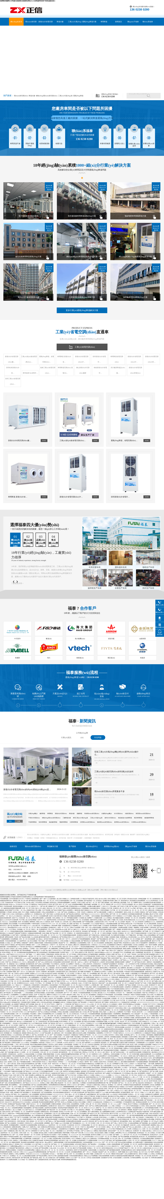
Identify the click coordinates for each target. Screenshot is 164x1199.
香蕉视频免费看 (153, 1062)
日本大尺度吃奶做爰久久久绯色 (135, 1106)
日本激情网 (99, 1037)
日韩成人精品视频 (63, 1012)
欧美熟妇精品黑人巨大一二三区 (80, 1088)
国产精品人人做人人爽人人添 (146, 908)
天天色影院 (105, 925)
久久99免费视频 (30, 991)
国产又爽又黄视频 (103, 902)
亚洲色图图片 (119, 912)
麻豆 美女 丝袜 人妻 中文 (105, 973)
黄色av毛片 (113, 950)
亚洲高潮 (89, 1117)
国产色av (34, 1035)
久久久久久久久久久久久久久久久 (126, 996)
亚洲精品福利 (152, 1075)
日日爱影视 (152, 1067)
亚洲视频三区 (8, 1033)
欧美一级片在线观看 (153, 1050)
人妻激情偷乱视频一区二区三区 (99, 966)
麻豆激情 (130, 968)
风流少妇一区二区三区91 (54, 908)
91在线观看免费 (44, 916)
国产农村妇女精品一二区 (121, 1052)
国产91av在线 (39, 1146)
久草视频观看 (22, 1027)
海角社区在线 (118, 941)
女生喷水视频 (50, 993)
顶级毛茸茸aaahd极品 (96, 920)
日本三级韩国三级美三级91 (150, 991)
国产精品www (125, 960)
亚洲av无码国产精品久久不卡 (85, 1040)
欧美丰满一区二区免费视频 (16, 960)
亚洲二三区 (13, 1117)
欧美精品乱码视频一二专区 (10, 1044)
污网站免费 (114, 977)
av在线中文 (63, 1100)
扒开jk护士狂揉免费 (12, 920)
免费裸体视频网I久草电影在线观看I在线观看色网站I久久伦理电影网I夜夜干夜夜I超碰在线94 (27, 1)
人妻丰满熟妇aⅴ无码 (86, 998)
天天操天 (45, 1063)
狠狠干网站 (96, 937)
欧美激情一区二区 (77, 1079)
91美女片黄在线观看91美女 (109, 1119)
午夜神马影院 (35, 923)
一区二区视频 (34, 1133)
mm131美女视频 (64, 1123)
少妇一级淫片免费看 (151, 945)
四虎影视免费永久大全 (29, 1119)
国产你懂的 (105, 1002)
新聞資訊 (118, 22)
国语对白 (46, 1067)
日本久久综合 (10, 914)
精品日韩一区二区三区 (32, 1079)
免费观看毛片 (153, 943)
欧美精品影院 (36, 1092)
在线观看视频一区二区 (95, 969)
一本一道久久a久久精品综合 (13, 916)
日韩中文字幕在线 (89, 1096)
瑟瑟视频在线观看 (63, 1156)
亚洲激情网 (107, 1017)
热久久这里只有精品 (144, 958)
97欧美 (72, 1133)
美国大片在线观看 (19, 1065)
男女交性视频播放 (156, 1079)
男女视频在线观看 (112, 923)
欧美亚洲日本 (97, 975)
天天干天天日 (151, 1004)
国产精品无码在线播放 (89, 1021)
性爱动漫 (42, 1042)
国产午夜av (114, 1123)
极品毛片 (66, 956)
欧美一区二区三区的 (28, 908)
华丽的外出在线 (68, 1067)
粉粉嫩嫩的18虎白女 (59, 1002)
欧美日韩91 (37, 1016)
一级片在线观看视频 (24, 1085)
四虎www (134, 981)
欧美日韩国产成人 (117, 958)
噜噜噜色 (32, 922)
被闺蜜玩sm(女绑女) (100, 971)
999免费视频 (14, 939)
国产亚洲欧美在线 (142, 1056)
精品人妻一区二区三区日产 (70, 946)
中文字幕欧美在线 (37, 1023)
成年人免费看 (24, 1019)
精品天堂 (43, 994)
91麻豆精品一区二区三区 (30, 916)
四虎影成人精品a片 (8, 1144)
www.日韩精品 (107, 918)
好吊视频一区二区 (61, 1025)
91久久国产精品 (37, 1144)
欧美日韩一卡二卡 (129, 966)
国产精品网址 (92, 1144)
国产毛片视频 (78, 1098)
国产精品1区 (138, 962)
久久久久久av (97, 1142)
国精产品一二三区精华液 (64, 1004)
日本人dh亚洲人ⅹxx (68, 1098)
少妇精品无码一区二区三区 (102, 1154)
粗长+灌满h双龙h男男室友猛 (46, 1127)
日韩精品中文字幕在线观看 (105, 994)
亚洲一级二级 (12, 983)
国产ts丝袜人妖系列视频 (42, 964)
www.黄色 (147, 1079)
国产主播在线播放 (93, 1111)
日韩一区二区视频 (71, 1140)
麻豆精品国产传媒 (142, 1113)
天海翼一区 (83, 1031)
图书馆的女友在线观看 (36, 900)
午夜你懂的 (77, 1037)
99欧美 (16, 937)
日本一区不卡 (66, 939)
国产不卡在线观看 (13, 1006)
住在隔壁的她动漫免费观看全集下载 (28, 952)
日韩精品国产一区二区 (39, 1138)
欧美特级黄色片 (35, 979)
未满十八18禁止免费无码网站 (31, 987)
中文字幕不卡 (81, 1117)
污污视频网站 (56, 1008)
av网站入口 (28, 1148)
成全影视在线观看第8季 (9, 1027)
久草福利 (9, 912)
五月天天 (78, 1125)
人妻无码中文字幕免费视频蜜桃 (80, 939)
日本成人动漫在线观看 (93, 1157)
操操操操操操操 (143, 1067)
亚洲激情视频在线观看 (69, 935)
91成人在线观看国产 (8, 977)
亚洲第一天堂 (34, 948)
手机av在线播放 (10, 979)
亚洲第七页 (75, 969)
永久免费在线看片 (138, 1142)
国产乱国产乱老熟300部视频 (109, 1044)
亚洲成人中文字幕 (106, 908)
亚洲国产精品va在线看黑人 (65, 910)
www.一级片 (12, 1073)
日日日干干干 (136, 1098)
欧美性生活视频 (96, 1134)
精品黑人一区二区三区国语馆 (135, 922)
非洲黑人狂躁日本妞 (100, 1062)
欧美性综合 (53, 902)
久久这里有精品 (17, 1035)
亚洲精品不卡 (80, 1000)
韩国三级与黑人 (147, 1131)
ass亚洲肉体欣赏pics (122, 1111)
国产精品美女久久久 (46, 1096)
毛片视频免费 (125, 1125)
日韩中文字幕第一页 (103, 1039)
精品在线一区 (64, 996)
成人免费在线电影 (89, 977)
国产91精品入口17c (25, 925)
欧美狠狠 (133, 1002)
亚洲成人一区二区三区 (94, 1148)
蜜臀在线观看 (9, 937)
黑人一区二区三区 (48, 900)
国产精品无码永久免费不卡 (93, 1092)
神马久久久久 (83, 969)
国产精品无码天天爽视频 (23, 945)
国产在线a (54, 975)
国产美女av (135, 989)
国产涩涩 (55, 904)
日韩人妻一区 (112, 1088)
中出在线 (148, 956)
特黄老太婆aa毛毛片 (33, 1033)
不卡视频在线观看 (92, 1140)
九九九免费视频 (157, 1054)
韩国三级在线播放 (126, 1100)
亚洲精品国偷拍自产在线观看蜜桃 (41, 1046)
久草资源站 (110, 1062)
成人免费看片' (89, 918)
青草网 (45, 1023)
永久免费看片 (70, 964)
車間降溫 (104, 22)
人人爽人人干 (156, 969)
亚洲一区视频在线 (9, 1131)
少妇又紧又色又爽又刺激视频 (146, 954)
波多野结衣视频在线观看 (145, 1144)
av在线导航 (126, 1157)
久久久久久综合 (89, 1133)
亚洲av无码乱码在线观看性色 (144, 950)
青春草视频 (87, 904)
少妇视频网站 (14, 994)
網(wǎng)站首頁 (16, 22)
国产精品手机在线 (49, 1000)
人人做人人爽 (45, 1016)
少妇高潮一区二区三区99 (10, 1067)
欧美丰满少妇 (154, 1090)
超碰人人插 (29, 1065)
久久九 (121, 966)
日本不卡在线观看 (47, 956)
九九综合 (58, 1054)
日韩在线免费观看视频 (118, 1079)
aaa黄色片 (39, 991)
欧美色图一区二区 (109, 985)
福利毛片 (44, 987)
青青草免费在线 (77, 958)
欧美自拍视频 (110, 962)
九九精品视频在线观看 (29, 1156)
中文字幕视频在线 (115, 1073)
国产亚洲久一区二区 (90, 1035)
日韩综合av (94, 945)
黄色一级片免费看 (134, 1121)
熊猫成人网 (109, 904)
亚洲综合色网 (16, 1042)
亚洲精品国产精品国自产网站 (102, 958)
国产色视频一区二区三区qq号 (15, 1008)
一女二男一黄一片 (96, 933)
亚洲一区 (37, 994)
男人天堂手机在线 (103, 1113)
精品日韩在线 (53, 1062)
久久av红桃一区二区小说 (94, 1004)
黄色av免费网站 (20, 1154)
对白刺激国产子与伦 (150, 1087)
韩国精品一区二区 (151, 946)
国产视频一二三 (31, 954)
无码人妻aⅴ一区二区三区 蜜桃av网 (75, 1094)
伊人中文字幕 (152, 1102)
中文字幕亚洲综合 (135, 960)
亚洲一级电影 (125, 973)
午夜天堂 (148, 1088)
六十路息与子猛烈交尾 (87, 899)
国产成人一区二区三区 (125, 1083)
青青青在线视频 (18, 906)
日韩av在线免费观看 (48, 912)
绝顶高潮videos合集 (61, 929)
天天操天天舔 (146, 987)
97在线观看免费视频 (84, 993)
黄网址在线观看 (16, 1031)
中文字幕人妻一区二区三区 (52, 1146)
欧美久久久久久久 (89, 1108)
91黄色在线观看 (123, 1094)
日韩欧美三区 (130, 975)
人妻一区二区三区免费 (31, 1017)
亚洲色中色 (39, 1113)
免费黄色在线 (45, 1111)
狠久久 (37, 908)
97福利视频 (23, 935)
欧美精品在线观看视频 (51, 1140)
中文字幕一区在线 (113, 1021)
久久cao (148, 900)
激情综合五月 (30, 1090)
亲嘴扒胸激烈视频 (48, 1054)
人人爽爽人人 (110, 1075)
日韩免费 (59, 1042)
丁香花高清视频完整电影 (87, 946)
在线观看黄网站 (59, 960)
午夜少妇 (120, 1058)
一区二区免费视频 (96, 1110)
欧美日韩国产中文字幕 (12, 910)
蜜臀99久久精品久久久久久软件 (56, 994)
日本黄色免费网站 (113, 1056)
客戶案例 (72, 846)
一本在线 (144, 1004)
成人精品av (39, 939)
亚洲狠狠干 (95, 929)
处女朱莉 (128, 1027)
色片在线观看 (6, 1004)
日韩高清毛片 (97, 964)
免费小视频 (96, 1050)
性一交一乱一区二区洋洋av (57, 1150)
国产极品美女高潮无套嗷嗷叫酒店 (81, 1029)
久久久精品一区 (23, 1159)
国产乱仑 (41, 1012)
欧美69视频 (151, 1119)
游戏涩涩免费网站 (136, 931)
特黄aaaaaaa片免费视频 (91, 1156)
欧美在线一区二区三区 (109, 975)
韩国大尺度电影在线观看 (138, 994)
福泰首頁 (13, 846)
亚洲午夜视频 (115, 1040)
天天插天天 (141, 946)
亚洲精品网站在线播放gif (49, 1136)
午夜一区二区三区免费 (154, 1150)
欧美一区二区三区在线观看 (96, 943)
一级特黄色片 (36, 950)
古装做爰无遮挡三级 (61, 971)
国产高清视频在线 (75, 1123)
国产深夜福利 (86, 1042)
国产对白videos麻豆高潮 (133, 1127)
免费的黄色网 (62, 987)
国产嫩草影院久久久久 (47, 979)
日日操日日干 (110, 1008)
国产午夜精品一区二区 (18, 1111)
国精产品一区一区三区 (26, 1025)
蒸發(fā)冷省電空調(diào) (45, 25)
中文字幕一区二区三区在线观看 (134, 1031)
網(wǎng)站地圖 (138, 6)
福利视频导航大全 (6, 1134)
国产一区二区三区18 (155, 1104)
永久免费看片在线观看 (131, 1060)
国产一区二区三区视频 (78, 989)
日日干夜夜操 (145, 1027)
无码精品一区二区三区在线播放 (91, 1019)
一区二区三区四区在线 (75, 1052)
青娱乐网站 (127, 991)
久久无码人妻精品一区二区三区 (118, 979)
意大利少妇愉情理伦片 (29, 975)
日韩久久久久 (24, 1152)
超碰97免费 (69, 1037)
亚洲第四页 (135, 1138)
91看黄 (120, 1004)
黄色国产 (94, 939)
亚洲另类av (158, 1119)
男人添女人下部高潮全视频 (138, 1119)
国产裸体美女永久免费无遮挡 (90, 941)
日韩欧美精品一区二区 (74, 1025)
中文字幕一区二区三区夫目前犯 (119, 910)
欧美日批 (160, 1123)
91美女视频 (77, 1081)
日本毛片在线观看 (127, 904)
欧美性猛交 (154, 900)
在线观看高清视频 (146, 1140)
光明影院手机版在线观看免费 (132, 1085)
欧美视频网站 (155, 1077)
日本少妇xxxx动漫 (142, 985)
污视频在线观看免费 (72, 1106)
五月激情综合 (33, 904)
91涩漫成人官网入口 (83, 1075)
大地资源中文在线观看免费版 (68, 1010)
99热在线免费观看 (104, 1156)
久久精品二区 (9, 943)
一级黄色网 (128, 993)
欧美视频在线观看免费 (135, 914)
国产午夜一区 (17, 987)
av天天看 (41, 1129)
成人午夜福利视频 (102, 1006)
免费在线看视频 (59, 1142)
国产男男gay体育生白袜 (125, 923)
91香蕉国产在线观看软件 (109, 964)
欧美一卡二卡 (5, 931)
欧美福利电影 (54, 985)
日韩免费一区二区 (16, 1119)
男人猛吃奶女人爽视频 (83, 1110)
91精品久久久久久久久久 (110, 1110)
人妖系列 (20, 1054)
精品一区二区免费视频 (90, 973)
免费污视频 (121, 1152)
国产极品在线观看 (38, 1108)
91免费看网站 (117, 1014)
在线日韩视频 (144, 927)
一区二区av (23, 910)
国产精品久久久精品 (146, 916)
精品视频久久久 (47, 1008)
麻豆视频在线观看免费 (128, 1062)
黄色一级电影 (151, 1017)
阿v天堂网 (122, 946)
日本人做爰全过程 (10, 1021)
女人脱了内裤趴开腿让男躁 (98, 1016)
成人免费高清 (97, 998)
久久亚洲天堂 (74, 1039)
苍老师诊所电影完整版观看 (66, 1108)
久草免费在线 (50, 969)
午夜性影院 (152, 927)
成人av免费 (147, 929)
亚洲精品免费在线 (126, 1150)
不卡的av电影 (88, 987)
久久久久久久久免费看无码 (133, 1033)
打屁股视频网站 (101, 1090)
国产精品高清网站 (42, 1156)
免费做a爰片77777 (152, 918)
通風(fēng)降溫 (78, 96)
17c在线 (83, 1090)
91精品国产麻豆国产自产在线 (137, 983)
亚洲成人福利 (150, 996)
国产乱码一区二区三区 (131, 1134)
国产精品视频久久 (25, 1092)
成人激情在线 (56, 1033)
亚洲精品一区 (112, 1085)
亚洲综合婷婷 (89, 989)
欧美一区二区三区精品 (70, 954)
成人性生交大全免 (146, 1058)
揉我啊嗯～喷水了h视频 (51, 1123)
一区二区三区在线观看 (32, 1052)
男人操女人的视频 (52, 1037)
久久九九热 (142, 1050)
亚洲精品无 (126, 1077)
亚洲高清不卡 (153, 985)
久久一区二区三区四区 (59, 923)
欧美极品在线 (81, 1077)
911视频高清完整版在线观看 (37, 966)
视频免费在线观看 (157, 983)
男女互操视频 (13, 923)
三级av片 (6, 1117)
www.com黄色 (25, 1042)
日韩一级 (135, 1117)
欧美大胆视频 (107, 933)
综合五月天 (8, 1102)
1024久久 (100, 1000)
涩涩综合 (160, 923)
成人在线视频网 (34, 1094)
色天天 (154, 948)
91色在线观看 (137, 993)
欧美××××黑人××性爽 (145, 1146)
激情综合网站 (104, 968)
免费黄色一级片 (84, 1106)
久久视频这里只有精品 (26, 994)
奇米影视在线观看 (88, 950)
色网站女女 (129, 1131)
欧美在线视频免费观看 (137, 971)
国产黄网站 (17, 943)
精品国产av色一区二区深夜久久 (107, 1152)
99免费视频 (85, 908)
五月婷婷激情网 (91, 979)
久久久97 (93, 1027)
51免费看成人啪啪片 (106, 960)
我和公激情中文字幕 (81, 952)
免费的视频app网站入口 (17, 1146)
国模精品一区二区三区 (145, 925)
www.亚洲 (160, 948)
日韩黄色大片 (90, 1023)
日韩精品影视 (78, 1017)
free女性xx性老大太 (69, 1042)
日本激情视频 (121, 975)
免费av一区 (25, 1031)
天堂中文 (68, 958)
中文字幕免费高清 (143, 973)
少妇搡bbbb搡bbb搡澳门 (94, 906)
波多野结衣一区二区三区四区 (57, 1125)
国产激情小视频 (156, 956)
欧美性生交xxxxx (101, 1071)
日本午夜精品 (6, 1098)
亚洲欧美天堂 (53, 1106)
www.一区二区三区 (71, 981)
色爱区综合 (11, 1113)
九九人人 (51, 1065)
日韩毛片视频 (66, 1088)
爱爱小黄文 (81, 1010)
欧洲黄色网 (113, 925)
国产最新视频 (144, 1123)
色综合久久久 (126, 931)
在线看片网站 (79, 1096)
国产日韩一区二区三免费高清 (119, 914)
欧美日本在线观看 (61, 968)
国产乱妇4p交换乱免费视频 (123, 1142)
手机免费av (33, 1014)
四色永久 (42, 1039)
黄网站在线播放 (11, 1150)
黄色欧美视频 (118, 1048)
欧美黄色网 (80, 1092)
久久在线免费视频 (133, 1050)
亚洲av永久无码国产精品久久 (42, 1100)
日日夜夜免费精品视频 (147, 1138)
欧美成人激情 (17, 912)
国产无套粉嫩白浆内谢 (12, 1052)
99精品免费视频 (87, 958)
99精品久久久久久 (157, 1044)
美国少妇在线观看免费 (127, 1040)
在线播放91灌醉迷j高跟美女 (82, 1046)
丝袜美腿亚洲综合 (95, 908)
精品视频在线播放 (37, 1098)
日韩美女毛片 (29, 1123)
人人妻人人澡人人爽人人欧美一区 (152, 1127)
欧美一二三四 (36, 945)
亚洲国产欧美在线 (101, 1096)
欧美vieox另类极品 (67, 1102)
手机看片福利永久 (88, 1017)
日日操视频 (77, 1021)
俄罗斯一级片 (89, 1062)
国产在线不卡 (79, 1087)
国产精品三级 (20, 1088)
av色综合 (137, 1040)
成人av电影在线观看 (26, 1136)
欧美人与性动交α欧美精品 (45, 1002)
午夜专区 (22, 946)
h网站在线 (151, 910)
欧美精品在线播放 (74, 1071)
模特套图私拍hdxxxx (101, 996)
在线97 (90, 925)
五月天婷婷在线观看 (50, 1027)
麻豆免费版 (54, 1010)
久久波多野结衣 (22, 941)
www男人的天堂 (137, 991)
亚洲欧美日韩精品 (6, 1035)
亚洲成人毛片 (19, 1144)
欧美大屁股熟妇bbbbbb (74, 908)
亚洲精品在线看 (84, 1119)
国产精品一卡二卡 (114, 939)
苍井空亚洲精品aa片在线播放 (132, 1004)
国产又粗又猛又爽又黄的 (82, 1058)
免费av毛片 (25, 1127)
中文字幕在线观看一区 (22, 1106)
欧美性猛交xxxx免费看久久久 (24, 914)
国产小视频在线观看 (99, 1008)
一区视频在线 (6, 968)
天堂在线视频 (118, 994)
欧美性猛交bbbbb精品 (147, 964)
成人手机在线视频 (84, 1134)
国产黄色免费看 (44, 1148)
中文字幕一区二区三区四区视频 (130, 1054)
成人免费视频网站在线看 (107, 1111)
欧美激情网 (151, 906)
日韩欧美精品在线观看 (51, 943)
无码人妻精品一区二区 (59, 918)
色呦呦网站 (102, 954)
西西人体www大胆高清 (43, 922)
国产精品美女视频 (24, 937)
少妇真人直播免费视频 (113, 1144)
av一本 (49, 946)
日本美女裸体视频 (135, 1048)
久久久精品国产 (150, 1042)
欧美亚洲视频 (96, 1067)
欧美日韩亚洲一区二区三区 (71, 1127)
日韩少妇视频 (64, 941)
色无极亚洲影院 (126, 1092)
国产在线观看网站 (46, 1092)
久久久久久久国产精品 (105, 1140)
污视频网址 (149, 1039)
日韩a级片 (141, 1117)
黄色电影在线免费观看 (28, 1142)
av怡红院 (90, 1044)
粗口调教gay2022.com (91, 1010)
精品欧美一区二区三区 (65, 1083)
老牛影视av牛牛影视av (74, 1131)
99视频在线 (74, 1035)
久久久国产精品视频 (157, 929)
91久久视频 (98, 1023)
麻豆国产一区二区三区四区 (32, 1134)
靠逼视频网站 (28, 1108)
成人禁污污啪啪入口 (63, 899)
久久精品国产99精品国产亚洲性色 (16, 933)
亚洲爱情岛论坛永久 (23, 983)
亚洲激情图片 (48, 1113)
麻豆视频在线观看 (60, 1000)
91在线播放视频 (143, 1104)
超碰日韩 (120, 950)
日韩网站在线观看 (51, 1039)
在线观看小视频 (114, 937)
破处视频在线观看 (106, 1014)
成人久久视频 (17, 1110)
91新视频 (157, 1006)
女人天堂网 (154, 1088)
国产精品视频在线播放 (86, 1050)
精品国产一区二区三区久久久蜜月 (32, 1048)
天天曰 (29, 1098)
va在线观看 (47, 918)
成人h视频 (44, 981)
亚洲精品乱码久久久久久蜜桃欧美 (72, 977)
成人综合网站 (58, 956)
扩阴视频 (56, 1058)
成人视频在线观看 (14, 1142)
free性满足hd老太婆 (60, 914)
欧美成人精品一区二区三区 (137, 1000)
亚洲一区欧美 (81, 912)
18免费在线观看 (123, 927)
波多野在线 (98, 1073)
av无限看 (93, 985)
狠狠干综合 (28, 1008)
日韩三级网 (33, 1117)
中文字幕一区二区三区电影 (117, 922)
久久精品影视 (44, 1154)
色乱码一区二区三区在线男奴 (13, 1010)
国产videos (41, 962)
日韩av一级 (155, 1023)
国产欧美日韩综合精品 (124, 1088)
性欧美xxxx (78, 964)
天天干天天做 (25, 969)
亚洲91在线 (132, 1056)
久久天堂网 (85, 916)
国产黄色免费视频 (25, 950)
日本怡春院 (7, 1071)
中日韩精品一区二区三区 (107, 1069)
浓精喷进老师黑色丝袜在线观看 (113, 1029)
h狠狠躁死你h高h (85, 945)
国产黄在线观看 (119, 971)
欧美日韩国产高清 (40, 1037)
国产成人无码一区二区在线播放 (73, 1154)
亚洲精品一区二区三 (124, 933)
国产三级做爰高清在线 (42, 1159)
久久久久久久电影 (107, 1134)
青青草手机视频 (35, 981)
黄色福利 (85, 931)
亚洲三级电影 (59, 1044)
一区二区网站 (29, 960)
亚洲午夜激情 (71, 1000)
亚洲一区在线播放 (23, 922)
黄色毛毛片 (3, 925)
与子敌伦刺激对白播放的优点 (86, 1063)
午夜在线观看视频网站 (19, 1056)
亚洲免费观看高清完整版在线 (57, 1085)
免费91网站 (117, 1067)
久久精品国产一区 (139, 968)
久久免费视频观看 (42, 1029)
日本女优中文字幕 (17, 1012)
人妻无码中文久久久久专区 (83, 937)
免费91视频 (79, 1129)
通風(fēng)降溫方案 (89, 22)
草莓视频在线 (119, 991)
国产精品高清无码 (14, 969)
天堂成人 (48, 1042)
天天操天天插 (151, 933)
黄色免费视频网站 (106, 916)
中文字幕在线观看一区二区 (67, 985)
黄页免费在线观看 (114, 1092)
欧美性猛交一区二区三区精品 (146, 1133)
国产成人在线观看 (10, 1123)
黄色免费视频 (130, 998)
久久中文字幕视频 (32, 1129)
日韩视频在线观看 (115, 1037)
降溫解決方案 (52, 846)
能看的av (75, 1050)
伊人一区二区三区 (117, 969)
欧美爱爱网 (141, 1073)
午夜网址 (81, 1035)
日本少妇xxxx (98, 948)
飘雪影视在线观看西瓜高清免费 (96, 991)
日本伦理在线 (61, 920)
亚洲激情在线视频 (125, 1010)
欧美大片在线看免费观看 (129, 1081)
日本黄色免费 (8, 906)
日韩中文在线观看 (139, 1029)
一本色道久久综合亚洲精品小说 (62, 931)
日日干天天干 (4, 1077)
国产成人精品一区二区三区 (25, 1000)
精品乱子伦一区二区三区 (143, 1016)
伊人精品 (43, 908)
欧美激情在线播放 (68, 1144)
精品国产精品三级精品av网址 (28, 1006)
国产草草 (58, 1102)
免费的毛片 (134, 958)
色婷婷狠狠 (104, 1031)
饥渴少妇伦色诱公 (155, 1027)
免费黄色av (106, 1054)
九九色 (89, 929)
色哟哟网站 (121, 1016)
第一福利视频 (150, 1037)
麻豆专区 (81, 1039)
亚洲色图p (127, 1035)
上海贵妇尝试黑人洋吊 (101, 922)
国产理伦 (51, 1077)
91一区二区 (9, 1050)
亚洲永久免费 (110, 954)
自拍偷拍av (67, 969)
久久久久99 (74, 1134)
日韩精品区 (126, 994)
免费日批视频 (87, 1067)
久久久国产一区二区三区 (78, 1157)
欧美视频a (53, 1012)
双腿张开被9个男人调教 (34, 910)
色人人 (125, 1069)
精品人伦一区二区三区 (48, 1025)
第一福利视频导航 (131, 946)
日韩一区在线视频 (102, 979)
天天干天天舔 (51, 1088)
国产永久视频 (121, 1127)
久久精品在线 (6, 1016)
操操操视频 (160, 1033)
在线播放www (72, 912)
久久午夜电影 (136, 1027)
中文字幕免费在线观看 (117, 987)
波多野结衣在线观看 (135, 1052)
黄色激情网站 (124, 1121)
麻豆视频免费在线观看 (123, 981)
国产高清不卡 (158, 1029)
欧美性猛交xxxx (43, 1125)
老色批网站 (142, 918)
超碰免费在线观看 (5, 985)
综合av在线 (150, 994)
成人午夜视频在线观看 (24, 1062)
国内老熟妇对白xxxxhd (15, 927)
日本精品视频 (57, 962)
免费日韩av (33, 1127)
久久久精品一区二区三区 (19, 1098)
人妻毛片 (86, 962)
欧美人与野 (133, 1044)
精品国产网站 (118, 943)
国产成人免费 (154, 1071)
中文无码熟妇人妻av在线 (129, 1073)
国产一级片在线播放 (56, 1035)
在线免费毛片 (103, 1056)
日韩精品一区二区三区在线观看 (32, 1010)
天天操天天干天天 (46, 923)
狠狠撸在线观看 (120, 962)
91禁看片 (89, 1102)
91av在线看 (34, 937)
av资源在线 (74, 983)
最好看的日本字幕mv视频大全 (117, 1096)
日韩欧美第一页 (129, 1029)
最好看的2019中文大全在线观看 (108, 1115)
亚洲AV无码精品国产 (145, 904)
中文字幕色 (12, 929)
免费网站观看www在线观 (35, 996)
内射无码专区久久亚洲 (45, 904)
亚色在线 (91, 1121)
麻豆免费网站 (13, 1085)
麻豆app (19, 1021)
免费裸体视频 (144, 1096)
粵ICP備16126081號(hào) (109, 890)
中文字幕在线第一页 (139, 923)
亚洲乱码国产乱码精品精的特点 (54, 1117)
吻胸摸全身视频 (155, 1010)
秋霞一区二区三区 (63, 927)
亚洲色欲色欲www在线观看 (77, 906)
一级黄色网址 (42, 931)
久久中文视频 (128, 916)
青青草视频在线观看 (105, 929)
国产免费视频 (61, 1157)
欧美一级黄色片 (148, 962)
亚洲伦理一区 (137, 1131)
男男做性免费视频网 (64, 902)
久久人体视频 (83, 925)
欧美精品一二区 (123, 964)
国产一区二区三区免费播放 (79, 1111)
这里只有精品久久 (144, 1021)
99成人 (80, 983)
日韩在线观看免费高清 (16, 1040)
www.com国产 (27, 958)
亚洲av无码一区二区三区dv (129, 1075)
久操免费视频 (107, 969)
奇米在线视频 (54, 1111)
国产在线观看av (59, 998)
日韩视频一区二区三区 (107, 941)
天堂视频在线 (17, 1033)
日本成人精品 (30, 902)
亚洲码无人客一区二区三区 (121, 908)
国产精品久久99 (92, 1113)
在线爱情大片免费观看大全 (133, 987)
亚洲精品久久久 (92, 981)
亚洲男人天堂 (12, 1062)
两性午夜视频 (25, 968)
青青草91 (159, 1075)
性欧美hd (148, 969)
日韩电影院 (64, 966)
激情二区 (117, 900)
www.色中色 (141, 937)
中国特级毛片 (9, 989)
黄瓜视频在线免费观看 (75, 916)
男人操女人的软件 (9, 948)
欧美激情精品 (44, 952)
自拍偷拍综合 (156, 899)
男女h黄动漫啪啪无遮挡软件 (61, 1092)
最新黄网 (157, 950)
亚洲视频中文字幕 (118, 1063)
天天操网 (87, 1079)
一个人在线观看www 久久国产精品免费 (88, 1065)
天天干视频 (129, 935)
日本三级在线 (59, 969)
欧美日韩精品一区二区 (66, 1021)
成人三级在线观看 (106, 1065)
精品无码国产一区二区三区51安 (32, 998)
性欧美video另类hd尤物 (115, 1108)
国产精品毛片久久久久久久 (87, 1146)
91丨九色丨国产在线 (61, 912)
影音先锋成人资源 (121, 1008)
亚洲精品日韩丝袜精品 (41, 1060)
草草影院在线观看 (91, 1000)
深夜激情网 (142, 969)
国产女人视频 (81, 979)
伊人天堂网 (135, 912)
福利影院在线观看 (140, 1017)
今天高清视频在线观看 (46, 1071)
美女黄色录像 (132, 937)
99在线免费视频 (88, 1142)
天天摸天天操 (87, 983)
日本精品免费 (139, 929)
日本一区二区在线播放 (76, 900)
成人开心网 (57, 939)
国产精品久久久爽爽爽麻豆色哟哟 (36, 946)
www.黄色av (151, 1154)
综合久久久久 (123, 1006)
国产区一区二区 (132, 1113)
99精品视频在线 (91, 1094)
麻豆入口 (117, 1062)
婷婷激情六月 (35, 1131)
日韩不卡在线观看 (8, 1029)
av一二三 (58, 1088)
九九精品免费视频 (133, 1123)
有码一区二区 (79, 1108)
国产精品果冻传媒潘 (18, 1046)
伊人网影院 (113, 1136)
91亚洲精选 (118, 1077)
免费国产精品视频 (37, 1067)
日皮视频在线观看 (95, 1119)
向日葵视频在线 (112, 1016)
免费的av (126, 1048)
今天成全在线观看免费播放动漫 (114, 1060)
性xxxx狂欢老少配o (35, 1031)
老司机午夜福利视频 (58, 1075)
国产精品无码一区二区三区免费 (149, 1025)
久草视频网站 (34, 1042)
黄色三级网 (107, 920)
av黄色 (64, 908)
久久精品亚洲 (101, 1150)
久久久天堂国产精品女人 (98, 923)
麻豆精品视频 (138, 1087)
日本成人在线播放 (138, 945)
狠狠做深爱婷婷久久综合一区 (128, 977)
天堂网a (82, 1104)
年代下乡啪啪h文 (117, 916)
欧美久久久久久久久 (80, 991)
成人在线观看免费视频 (39, 1088)
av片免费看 (28, 1088)
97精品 (142, 1094)
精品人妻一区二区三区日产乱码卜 (45, 1004)
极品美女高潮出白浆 (63, 1027)
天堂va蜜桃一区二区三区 (47, 935)
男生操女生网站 (10, 1069)
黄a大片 (101, 1060)
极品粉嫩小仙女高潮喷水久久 (41, 958)
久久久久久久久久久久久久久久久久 (148, 1002)
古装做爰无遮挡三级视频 (28, 1002)
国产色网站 (81, 1085)
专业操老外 (66, 1035)
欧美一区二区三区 (140, 998)
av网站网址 (118, 1133)
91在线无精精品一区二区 (71, 1023)
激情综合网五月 (97, 1098)
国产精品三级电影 (130, 985)
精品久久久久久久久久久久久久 (53, 1087)
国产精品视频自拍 (102, 939)
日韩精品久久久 (108, 1102)
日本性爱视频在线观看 (152, 1108)
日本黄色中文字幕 (134, 964)
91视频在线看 (98, 918)
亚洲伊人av (159, 1056)
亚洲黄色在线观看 (82, 935)
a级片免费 (48, 1075)
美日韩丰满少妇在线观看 (37, 969)
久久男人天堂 (4, 1129)
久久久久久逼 (30, 1146)
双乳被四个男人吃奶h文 (72, 998)
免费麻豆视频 (114, 966)
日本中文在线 (37, 1008)
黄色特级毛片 (125, 900)
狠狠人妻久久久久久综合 (51, 996)
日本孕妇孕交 (4, 966)
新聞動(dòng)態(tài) (111, 846)
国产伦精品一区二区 (70, 950)
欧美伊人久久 (142, 1075)
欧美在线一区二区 (25, 918)
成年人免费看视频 (137, 952)
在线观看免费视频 (17, 1108)
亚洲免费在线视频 (9, 1014)
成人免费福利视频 (138, 956)
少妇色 (86, 1006)
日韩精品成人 (45, 945)
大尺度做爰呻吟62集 (129, 1102)
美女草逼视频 (72, 1062)
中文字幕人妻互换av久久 (98, 993)
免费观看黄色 (87, 1098)
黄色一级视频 (157, 1106)
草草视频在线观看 (72, 918)
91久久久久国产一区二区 (102, 1136)
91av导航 (133, 908)
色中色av (161, 958)
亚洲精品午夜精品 (72, 1002)
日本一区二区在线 (64, 1006)
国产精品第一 (134, 1067)
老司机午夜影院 (49, 939)
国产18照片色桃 (48, 914)
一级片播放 (156, 1083)
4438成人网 (86, 1012)
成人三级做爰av (50, 968)
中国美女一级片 (10, 1088)
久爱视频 (83, 1083)
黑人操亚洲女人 (44, 1079)
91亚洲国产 (44, 977)
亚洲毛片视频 (97, 925)
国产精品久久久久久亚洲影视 (135, 1079)
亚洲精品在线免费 (64, 948)
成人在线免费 (153, 1123)
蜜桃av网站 (54, 1083)
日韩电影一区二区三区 (131, 918)
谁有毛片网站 (105, 914)
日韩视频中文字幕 (117, 1017)
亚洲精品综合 (38, 914)
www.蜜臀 (47, 1129)
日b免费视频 (127, 952)
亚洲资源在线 (43, 1021)
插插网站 (153, 1125)
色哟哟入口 (33, 973)
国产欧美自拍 (90, 1073)
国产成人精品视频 (13, 925)
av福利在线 (101, 981)
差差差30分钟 (158, 916)
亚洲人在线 (149, 1106)
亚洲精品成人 (53, 927)
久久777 (154, 1140)
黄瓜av (36, 1077)
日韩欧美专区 (18, 958)
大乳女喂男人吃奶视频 (42, 902)
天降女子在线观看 (75, 927)
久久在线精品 (113, 1004)
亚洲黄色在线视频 (83, 966)
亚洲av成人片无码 (56, 1040)
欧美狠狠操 (92, 994)
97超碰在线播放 (127, 945)
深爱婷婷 (44, 971)
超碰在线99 (94, 1088)
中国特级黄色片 (113, 1006)
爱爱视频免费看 (129, 1058)
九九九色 (78, 1042)
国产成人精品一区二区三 (48, 1131)
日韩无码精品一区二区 (76, 1136)
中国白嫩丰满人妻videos (139, 948)
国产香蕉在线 (34, 1157)
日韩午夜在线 (77, 1067)
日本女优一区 (120, 993)
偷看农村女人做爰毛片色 (152, 971)
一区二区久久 (124, 1056)
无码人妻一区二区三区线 (93, 1104)
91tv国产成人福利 (46, 950)
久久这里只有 (46, 1144)
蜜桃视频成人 (43, 1077)
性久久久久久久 (74, 1146)
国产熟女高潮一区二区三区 (58, 933)
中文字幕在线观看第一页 (106, 1077)
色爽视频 (58, 977)
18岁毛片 (83, 1023)
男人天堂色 (120, 920)
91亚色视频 (27, 1144)
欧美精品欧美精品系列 (44, 975)
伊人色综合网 (16, 1016)
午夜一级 (10, 973)
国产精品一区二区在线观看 (81, 923)
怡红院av (51, 1044)
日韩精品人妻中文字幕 (49, 1031)
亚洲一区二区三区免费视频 (115, 1046)
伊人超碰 (70, 923)
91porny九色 (116, 1065)
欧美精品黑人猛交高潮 (154, 998)
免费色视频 (95, 1048)
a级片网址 (109, 931)
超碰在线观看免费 (5, 918)
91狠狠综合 (89, 912)
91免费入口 (110, 912)
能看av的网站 (127, 948)
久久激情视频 (73, 996)
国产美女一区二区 (121, 954)
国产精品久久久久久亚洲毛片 (67, 1073)
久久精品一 (125, 1067)
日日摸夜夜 (20, 1123)
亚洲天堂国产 (44, 948)
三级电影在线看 (75, 899)
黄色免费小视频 (56, 925)
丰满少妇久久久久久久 (33, 1154)
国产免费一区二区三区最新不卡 (152, 931)
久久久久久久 (101, 1100)
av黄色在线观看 (38, 1123)
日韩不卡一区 (54, 945)
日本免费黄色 (18, 989)
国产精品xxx (50, 1121)
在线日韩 (133, 1125)
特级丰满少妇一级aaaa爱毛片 (44, 1142)
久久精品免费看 (52, 987)
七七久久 (28, 1046)
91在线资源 (70, 1125)
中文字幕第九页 (114, 1121)
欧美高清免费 (66, 962)
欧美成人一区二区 (134, 1094)
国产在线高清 (55, 1100)
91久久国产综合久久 (28, 1110)
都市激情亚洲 (63, 1052)
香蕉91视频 (110, 991)
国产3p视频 (106, 1073)
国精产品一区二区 (101, 1108)
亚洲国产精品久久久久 (149, 1046)
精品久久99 (86, 1138)
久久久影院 (37, 1025)
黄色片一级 (35, 929)
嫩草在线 (49, 1115)
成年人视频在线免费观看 (56, 1060)
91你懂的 (65, 1016)
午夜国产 (35, 1040)
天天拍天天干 (110, 1027)
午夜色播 (127, 971)
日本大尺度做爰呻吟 (142, 943)
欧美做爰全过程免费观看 (137, 900)
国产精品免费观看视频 (136, 1115)
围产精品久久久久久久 (79, 1004)
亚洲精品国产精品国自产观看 (17, 1104)
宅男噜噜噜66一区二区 (88, 1037)
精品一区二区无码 (114, 1125)
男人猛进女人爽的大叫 (72, 945)
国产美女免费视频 (123, 1136)
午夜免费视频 (4, 899)
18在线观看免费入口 (12, 946)
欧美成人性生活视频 (79, 1102)
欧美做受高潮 (134, 1136)
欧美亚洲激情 (34, 1096)
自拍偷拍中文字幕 (106, 1157)
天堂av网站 (113, 906)
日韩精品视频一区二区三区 (35, 1027)
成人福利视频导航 (152, 989)
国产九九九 (3, 960)
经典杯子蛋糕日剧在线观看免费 (112, 948)
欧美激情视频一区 (63, 1039)
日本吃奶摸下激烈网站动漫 (18, 956)
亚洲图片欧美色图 (108, 900)
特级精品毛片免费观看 (152, 1094)
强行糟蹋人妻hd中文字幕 (150, 914)
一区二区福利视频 (13, 1060)
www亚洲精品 (58, 1077)
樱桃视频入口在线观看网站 (78, 943)
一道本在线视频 (95, 916)
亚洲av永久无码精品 (72, 1119)
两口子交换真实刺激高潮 (139, 933)
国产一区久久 (21, 971)
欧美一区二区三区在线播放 (151, 1129)
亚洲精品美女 (91, 1090)
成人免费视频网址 (34, 977)
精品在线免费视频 (99, 1129)
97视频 (113, 920)
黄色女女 (104, 1085)
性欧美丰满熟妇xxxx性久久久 (104, 952)
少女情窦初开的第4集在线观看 (152, 902)
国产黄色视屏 (82, 1002)
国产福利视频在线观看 (120, 1140)
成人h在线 (19, 948)
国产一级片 (43, 899)
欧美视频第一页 (89, 971)
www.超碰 (105, 1092)
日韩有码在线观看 (95, 1079)
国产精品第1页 (94, 962)
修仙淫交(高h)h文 (5, 1031)
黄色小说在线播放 (42, 927)
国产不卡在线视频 (23, 1117)
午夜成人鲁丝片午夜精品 (7, 945)
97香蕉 (149, 983)
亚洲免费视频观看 (22, 966)
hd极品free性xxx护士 (41, 1150)
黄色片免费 (142, 1037)
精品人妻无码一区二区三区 (133, 1090)
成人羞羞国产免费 (63, 906)
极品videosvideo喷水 (75, 1019)
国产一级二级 (99, 1017)
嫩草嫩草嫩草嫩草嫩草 (110, 1023)
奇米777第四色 (131, 954)
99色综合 (7, 1094)
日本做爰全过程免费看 (145, 1044)
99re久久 (124, 1133)
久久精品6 (80, 1062)
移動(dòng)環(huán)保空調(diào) (46, 96)
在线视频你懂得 (59, 991)
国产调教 (80, 971)
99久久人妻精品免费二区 (30, 962)
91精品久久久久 (119, 1090)
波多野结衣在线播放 (46, 1094)
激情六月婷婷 (41, 954)
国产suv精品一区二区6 (124, 1098)
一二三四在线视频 (27, 993)
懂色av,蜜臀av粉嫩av (15, 1048)
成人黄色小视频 (88, 1154)
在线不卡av (15, 918)
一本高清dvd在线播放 (69, 1040)
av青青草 (106, 1037)
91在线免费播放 (8, 1065)
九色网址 (110, 971)
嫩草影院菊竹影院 (44, 937)
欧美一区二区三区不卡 (117, 1039)
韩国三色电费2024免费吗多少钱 (34, 1075)
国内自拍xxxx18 (103, 1125)
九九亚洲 (67, 1152)
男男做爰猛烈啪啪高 (107, 1067)
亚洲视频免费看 (14, 1125)
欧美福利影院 (81, 1140)
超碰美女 (135, 925)
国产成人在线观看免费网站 (39, 1085)
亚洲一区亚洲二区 (56, 922)
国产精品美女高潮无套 (73, 914)
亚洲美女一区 (71, 933)
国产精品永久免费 (54, 1159)
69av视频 (50, 981)
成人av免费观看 (118, 1012)
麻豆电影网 (51, 971)
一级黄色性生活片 (44, 1040)
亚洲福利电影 (132, 1133)
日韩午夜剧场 (133, 979)
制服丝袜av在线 (65, 983)
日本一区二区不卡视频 (15, 1087)
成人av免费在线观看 (154, 1060)
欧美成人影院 (103, 1088)
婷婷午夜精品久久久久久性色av (90, 910)
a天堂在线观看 (117, 1157)
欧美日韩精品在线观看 (151, 1115)
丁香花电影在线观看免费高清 (140, 1010)
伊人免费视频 (44, 1019)
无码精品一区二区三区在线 (143, 1156)
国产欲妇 (54, 910)
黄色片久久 (51, 977)
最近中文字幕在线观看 (71, 960)
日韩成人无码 (16, 968)
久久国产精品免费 (45, 1033)
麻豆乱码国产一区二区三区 (14, 1017)
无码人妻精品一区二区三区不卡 (35, 1121)
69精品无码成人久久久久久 (151, 1148)
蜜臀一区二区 (106, 1079)
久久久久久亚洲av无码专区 (106, 1035)
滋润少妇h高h (6, 1111)
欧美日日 (137, 1058)
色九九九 (5, 922)
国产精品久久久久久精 (48, 1081)
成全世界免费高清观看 (102, 946)
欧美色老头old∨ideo (33, 935)
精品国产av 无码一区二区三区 (116, 1071)
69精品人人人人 (100, 1075)
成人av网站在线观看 (75, 922)
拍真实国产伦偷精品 (18, 991)
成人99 (55, 1113)
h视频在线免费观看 (115, 1081)
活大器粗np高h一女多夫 (33, 971)
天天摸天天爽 (160, 1133)
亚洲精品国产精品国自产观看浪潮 (139, 1111)
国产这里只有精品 (151, 912)
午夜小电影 (41, 941)
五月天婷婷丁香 (31, 1069)
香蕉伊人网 (119, 1069)
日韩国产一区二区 (151, 1073)
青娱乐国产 (102, 983)
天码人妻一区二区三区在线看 (49, 1052)
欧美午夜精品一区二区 (9, 952)
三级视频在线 (54, 937)
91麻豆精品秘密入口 (133, 1096)
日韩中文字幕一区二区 (22, 979)
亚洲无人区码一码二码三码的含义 (106, 956)
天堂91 (80, 975)
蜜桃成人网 (16, 900)
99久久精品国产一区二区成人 (140, 1014)
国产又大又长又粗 (70, 1075)
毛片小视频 (25, 912)
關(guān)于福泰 (133, 22)
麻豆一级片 (100, 985)
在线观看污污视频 (128, 1017)
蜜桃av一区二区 (111, 1127)
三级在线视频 (13, 1129)
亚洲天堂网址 (135, 941)
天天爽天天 (78, 973)
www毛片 (33, 1113)
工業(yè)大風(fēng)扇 (75, 25)
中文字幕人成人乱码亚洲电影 (28, 920)
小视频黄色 (86, 1016)
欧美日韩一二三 (142, 1012)
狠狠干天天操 (8, 1140)
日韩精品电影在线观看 (22, 1113)
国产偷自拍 (51, 1023)
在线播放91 (65, 1048)
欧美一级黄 (9, 1092)
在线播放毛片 (68, 1069)
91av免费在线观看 (11, 1159)
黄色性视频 (17, 993)
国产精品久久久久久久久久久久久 (73, 1056)
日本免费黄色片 (158, 968)
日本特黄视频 (68, 1044)
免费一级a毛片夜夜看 (15, 1081)
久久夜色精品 (57, 1048)
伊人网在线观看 (151, 923)
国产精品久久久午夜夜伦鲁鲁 (46, 1056)
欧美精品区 (149, 1029)
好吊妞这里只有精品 (51, 973)
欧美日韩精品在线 (129, 920)
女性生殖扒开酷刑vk (81, 1144)
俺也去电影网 (158, 964)
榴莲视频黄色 (126, 1014)
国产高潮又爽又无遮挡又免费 (119, 1042)
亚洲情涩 (31, 1159)
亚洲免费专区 (43, 929)
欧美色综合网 (27, 989)
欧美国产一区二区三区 (59, 1096)
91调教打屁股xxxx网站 (73, 1031)
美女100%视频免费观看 (150, 1008)
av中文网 (74, 1092)
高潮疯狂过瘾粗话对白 (124, 1023)
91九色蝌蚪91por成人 (24, 1067)
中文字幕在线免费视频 (58, 958)
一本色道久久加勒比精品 (93, 1085)
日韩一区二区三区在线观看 (27, 939)
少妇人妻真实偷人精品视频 (118, 902)
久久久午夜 (102, 945)
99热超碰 (95, 1152)
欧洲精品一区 (66, 1134)
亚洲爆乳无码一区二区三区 (103, 1063)
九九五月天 (126, 941)
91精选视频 (134, 973)
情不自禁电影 (4, 969)
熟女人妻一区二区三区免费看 (90, 1081)
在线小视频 (45, 933)
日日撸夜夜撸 (27, 1138)
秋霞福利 (106, 1000)
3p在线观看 (34, 1102)
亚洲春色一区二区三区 (125, 925)
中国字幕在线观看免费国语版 (73, 1142)
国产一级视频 (117, 929)
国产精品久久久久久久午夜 (90, 968)
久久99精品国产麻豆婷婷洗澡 (15, 1148)
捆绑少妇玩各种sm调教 (80, 1033)
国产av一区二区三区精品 (138, 1035)
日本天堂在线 (71, 987)
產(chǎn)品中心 (92, 846)
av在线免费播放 (155, 977)
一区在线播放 (101, 1144)
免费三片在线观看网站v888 (101, 987)
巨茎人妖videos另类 (101, 899)
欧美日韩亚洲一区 (20, 1039)
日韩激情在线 (12, 1054)
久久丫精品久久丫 (17, 985)
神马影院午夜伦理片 (128, 929)
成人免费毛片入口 (55, 1098)
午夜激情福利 (113, 968)
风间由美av (8, 1110)
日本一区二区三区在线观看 (145, 1006)
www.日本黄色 (54, 1050)
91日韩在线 (111, 996)
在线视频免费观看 (76, 1152)
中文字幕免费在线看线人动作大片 (121, 989)
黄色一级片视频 (138, 935)
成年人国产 (12, 1077)
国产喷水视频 (155, 979)
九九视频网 (9, 1019)
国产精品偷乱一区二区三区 (97, 931)
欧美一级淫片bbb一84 (54, 1063)
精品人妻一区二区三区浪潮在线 (58, 1019)
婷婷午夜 (149, 937)
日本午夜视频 (136, 1023)
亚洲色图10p (124, 937)
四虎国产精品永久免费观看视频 (9, 950)
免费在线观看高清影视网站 (133, 1046)
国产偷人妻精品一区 (132, 1071)
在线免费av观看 (31, 1056)
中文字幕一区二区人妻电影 (25, 1077)
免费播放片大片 (5, 1146)
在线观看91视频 (11, 971)
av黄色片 (132, 1063)
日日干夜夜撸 (46, 910)
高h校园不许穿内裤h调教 (56, 1029)
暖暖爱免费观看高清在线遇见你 (43, 960)
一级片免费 (150, 1063)
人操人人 (33, 1029)
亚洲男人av (116, 960)
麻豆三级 (5, 1040)
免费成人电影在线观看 (100, 1131)
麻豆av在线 (127, 912)
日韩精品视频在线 (133, 1025)
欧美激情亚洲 (30, 964)
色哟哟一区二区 (20, 1069)
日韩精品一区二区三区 (107, 1048)
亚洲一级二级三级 (55, 1016)
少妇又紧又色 (36, 925)
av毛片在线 (99, 1146)
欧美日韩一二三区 (157, 1156)
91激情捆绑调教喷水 (144, 979)
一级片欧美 (145, 1090)
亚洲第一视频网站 (134, 927)
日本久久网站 (10, 1106)
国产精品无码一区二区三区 (55, 1152)
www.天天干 (117, 904)
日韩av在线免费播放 (150, 935)
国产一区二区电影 (18, 1134)
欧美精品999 (149, 1083)
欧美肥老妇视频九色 (138, 1088)
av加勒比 (67, 1029)
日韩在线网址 (45, 985)
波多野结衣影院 (52, 920)
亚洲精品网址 (109, 943)
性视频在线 (27, 985)
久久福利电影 (52, 899)
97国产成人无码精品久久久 (13, 962)
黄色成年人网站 (71, 994)
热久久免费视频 (20, 964)
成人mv (136, 904)
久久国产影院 (14, 935)
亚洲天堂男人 (39, 1090)
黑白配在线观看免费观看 (46, 1102)
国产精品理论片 (144, 1071)
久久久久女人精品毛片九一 (31, 906)
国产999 (99, 1094)
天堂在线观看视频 (10, 941)
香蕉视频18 (125, 1037)
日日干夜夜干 (129, 1087)
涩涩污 (81, 956)
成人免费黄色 (122, 968)
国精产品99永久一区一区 (34, 1104)
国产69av (92, 1106)
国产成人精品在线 (138, 1083)
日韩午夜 (120, 1085)
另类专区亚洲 (16, 1157)
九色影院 (73, 902)
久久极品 (50, 1138)
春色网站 (101, 1010)
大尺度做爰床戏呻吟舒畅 (102, 989)
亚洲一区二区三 (123, 983)
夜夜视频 (105, 927)
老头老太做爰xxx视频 (101, 1133)
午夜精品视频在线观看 (17, 931)
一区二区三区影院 (101, 1087)
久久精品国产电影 (21, 996)
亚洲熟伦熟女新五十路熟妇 (116, 1087)
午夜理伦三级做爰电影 (32, 899)
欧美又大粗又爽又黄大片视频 (58, 916)
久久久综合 (154, 987)
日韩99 (68, 1157)
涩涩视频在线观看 (103, 1138)
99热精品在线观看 (63, 1136)
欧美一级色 (58, 1056)
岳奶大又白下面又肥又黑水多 (41, 1073)
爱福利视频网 (46, 1104)
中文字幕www (71, 1110)
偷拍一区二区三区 (143, 1081)
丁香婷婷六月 (41, 1069)
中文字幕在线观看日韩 (131, 969)
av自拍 (138, 1125)
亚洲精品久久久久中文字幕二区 (80, 1027)
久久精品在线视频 (74, 941)
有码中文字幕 (123, 1123)
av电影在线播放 (44, 1050)
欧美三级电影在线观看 (140, 1150)
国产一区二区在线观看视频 (24, 1100)
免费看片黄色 (138, 902)
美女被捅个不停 (118, 952)
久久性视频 (38, 1054)
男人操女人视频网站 (37, 1058)
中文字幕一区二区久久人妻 (96, 1052)
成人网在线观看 (140, 1039)
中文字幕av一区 (40, 983)
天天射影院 (56, 1017)
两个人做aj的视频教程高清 (128, 1019)
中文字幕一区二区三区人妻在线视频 (19, 981)
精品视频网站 (157, 962)
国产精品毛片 (61, 1031)
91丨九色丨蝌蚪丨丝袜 (102, 950)
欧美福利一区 (105, 1042)
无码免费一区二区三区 (110, 1098)
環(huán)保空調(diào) (30, 25)
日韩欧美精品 (50, 954)
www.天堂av (122, 1113)
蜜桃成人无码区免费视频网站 (39, 1106)
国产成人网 (44, 906)
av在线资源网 (59, 993)
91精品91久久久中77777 (152, 1019)
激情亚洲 (77, 910)
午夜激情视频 (154, 1014)
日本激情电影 (101, 1027)
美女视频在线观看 (118, 918)
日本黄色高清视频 (39, 993)
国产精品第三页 (8, 993)
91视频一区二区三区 (70, 1077)
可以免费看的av (46, 925)
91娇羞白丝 (59, 1127)
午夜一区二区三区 (145, 1077)
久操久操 (83, 929)
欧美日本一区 (143, 1136)
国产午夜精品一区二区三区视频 (130, 939)
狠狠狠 (24, 1033)
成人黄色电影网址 (152, 920)
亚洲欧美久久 (148, 1065)
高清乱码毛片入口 (115, 1002)
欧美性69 (113, 1156)
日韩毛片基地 (66, 1104)
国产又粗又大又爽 (123, 906)
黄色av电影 (102, 1012)
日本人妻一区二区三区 (29, 927)
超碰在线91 (25, 1094)
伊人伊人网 (24, 900)
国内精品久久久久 (149, 975)
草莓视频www (59, 1065)
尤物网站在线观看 (35, 912)
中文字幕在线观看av (22, 977)
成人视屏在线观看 (74, 1090)
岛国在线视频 (92, 1150)
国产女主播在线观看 (100, 912)
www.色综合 (113, 1094)
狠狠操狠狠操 (149, 1142)
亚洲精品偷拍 (128, 956)
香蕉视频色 (150, 1035)
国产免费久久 (27, 1035)
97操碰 (160, 943)
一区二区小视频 (5, 1058)
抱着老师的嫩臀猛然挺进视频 (70, 1054)
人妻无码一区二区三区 (35, 956)
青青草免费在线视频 (56, 1067)
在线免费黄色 (75, 1104)
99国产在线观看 (126, 1146)
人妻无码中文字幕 (129, 950)
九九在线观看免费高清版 (150, 1069)
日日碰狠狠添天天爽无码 (114, 945)
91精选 (92, 1075)
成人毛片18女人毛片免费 (146, 1152)
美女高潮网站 (83, 960)
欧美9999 (17, 1019)
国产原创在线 (139, 975)
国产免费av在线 (157, 981)
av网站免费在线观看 (37, 918)
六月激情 (81, 918)
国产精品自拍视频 (53, 1021)
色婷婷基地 (159, 922)
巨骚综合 (142, 912)
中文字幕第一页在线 (130, 1012)
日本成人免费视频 (155, 1085)
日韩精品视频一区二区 (145, 899)
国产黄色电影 (148, 1100)
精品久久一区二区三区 (69, 1063)
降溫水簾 (60, 22)
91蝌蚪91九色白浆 (5, 1157)
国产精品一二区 (110, 981)
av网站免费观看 (94, 1115)
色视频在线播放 (10, 1100)
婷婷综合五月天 (94, 1069)
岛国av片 (17, 1050)
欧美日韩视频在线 (75, 1115)
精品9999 (95, 983)
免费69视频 (84, 1115)
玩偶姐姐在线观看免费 (35, 933)
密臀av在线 (105, 1094)
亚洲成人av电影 (45, 1083)
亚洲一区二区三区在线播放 (78, 1113)
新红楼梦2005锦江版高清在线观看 (47, 1119)
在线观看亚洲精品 (90, 1087)
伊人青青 (37, 1081)
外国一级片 (85, 927)
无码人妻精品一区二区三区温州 (117, 899)
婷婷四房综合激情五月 (83, 933)
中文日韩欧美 (55, 964)
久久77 (54, 1042)
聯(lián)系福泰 (148, 22)
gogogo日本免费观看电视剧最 (38, 1152)
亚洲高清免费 (146, 1125)
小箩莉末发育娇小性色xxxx (109, 1058)
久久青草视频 (46, 1010)
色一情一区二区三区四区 (11, 1025)
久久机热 (35, 1148)
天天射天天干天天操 (22, 904)
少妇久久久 (105, 906)
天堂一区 (130, 902)
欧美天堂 (62, 945)
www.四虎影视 (95, 1042)
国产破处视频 (94, 1012)
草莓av (142, 1092)
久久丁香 (59, 935)
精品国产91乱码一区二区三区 (142, 1110)
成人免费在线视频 (64, 1113)
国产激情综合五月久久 (53, 941)
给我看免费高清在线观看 (22, 1096)
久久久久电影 (73, 966)
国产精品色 (117, 973)
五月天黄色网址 (130, 1016)
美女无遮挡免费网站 (88, 1025)
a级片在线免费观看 (8, 1039)
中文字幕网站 (142, 906)
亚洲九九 (105, 1004)
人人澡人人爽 (58, 1071)
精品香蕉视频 (49, 1058)
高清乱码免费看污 (71, 975)
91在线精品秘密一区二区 (37, 968)
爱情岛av (85, 1052)
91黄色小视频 (119, 1035)
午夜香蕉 (115, 933)
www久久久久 (37, 1136)
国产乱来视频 (30, 1004)
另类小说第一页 (100, 1025)
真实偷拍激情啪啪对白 (15, 1083)
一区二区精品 (69, 991)
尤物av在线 (136, 916)
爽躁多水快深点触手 (117, 1154)
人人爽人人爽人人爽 (71, 1060)
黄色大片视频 (143, 1154)
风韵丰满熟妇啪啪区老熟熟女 (39, 1044)
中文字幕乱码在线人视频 (23, 1073)
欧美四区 (10, 998)
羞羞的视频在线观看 (30, 931)
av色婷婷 (102, 962)
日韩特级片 (54, 1129)
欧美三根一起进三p (77, 962)
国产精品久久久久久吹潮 (31, 1071)
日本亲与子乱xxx (57, 950)
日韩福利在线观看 (153, 1012)
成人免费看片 (120, 985)
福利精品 (84, 1071)
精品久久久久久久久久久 (102, 977)
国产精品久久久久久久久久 (31, 1083)
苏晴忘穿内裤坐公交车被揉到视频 (87, 954)
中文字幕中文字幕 (19, 902)
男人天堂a (51, 929)
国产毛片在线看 (24, 1044)
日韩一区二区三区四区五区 (71, 1014)
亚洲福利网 (139, 966)
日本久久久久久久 (158, 1131)
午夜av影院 (109, 1025)
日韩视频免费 (140, 1042)
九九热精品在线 (97, 1102)
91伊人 (100, 1054)
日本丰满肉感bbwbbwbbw (16, 899)
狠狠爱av (46, 1098)
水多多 (32, 983)
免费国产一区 (130, 962)
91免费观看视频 (5, 935)
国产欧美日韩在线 (61, 1081)
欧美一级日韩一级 (90, 1039)
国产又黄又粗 (12, 1063)
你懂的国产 (25, 943)
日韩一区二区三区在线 (103, 1123)
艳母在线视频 (115, 1054)
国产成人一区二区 (91, 902)
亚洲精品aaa (22, 1129)
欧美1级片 (62, 1140)
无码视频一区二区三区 (24, 929)
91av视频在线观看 (149, 966)
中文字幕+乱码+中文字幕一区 (119, 1000)
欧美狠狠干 (70, 1096)
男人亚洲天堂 (77, 931)
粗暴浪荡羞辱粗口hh (92, 1077)
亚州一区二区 (63, 904)
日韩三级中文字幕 (18, 1075)
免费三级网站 (21, 1090)
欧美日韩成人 (103, 1117)
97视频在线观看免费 (143, 977)
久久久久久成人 (141, 920)
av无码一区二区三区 (133, 1140)
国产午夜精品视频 (87, 922)
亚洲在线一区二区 (107, 1104)
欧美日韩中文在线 (124, 1044)
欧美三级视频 (127, 1108)
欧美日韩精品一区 (28, 1081)
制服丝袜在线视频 (17, 1071)
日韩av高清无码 (87, 964)
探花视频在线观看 (54, 952)
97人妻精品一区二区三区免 (150, 960)
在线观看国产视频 (101, 1021)
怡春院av (16, 1140)
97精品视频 (41, 1006)
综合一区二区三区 (82, 994)
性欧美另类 (148, 968)
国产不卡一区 (68, 993)
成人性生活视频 (32, 941)
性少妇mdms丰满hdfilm (120, 1025)
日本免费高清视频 (40, 1110)
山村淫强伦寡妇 (89, 1136)
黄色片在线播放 (129, 1039)
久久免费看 (61, 975)
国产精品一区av (16, 1094)
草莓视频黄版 (91, 1033)
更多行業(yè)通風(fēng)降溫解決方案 (82, 310)
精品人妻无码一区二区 (17, 1058)
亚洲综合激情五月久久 (127, 1065)
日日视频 (111, 1133)
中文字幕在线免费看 (24, 923)
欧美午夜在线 (153, 1081)
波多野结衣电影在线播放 (116, 1031)
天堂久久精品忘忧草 (52, 1006)
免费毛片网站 (38, 1000)
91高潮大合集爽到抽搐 (55, 1133)
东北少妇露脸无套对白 (131, 1154)
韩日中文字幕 (52, 1156)
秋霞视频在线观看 (138, 1100)
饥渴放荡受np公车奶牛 (75, 968)
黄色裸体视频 (150, 1000)
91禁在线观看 (70, 920)
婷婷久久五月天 (72, 1085)
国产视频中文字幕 (59, 981)
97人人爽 (148, 1092)
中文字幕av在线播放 (33, 1039)
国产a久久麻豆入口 (74, 929)
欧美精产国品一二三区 (67, 952)
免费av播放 (155, 1016)
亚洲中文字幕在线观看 (81, 1150)
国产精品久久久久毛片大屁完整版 (63, 1046)
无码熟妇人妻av (87, 975)
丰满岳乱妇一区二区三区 (40, 989)
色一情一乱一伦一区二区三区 (138, 910)
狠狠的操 (12, 964)
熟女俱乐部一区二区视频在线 (153, 952)
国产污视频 (64, 1146)
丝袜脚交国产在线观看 (33, 1111)
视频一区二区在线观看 (45, 1017)
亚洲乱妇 (47, 1012)
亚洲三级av (65, 1115)
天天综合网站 (48, 1048)
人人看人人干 (134, 1077)
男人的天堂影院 (57, 946)
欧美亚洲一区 (158, 1144)
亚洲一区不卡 (104, 1081)
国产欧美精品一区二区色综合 (93, 900)
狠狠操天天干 (52, 906)
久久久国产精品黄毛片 (31, 1012)
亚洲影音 (120, 956)
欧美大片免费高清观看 (147, 1040)
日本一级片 (110, 1090)
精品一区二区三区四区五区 (47, 1157)
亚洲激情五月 (157, 1146)
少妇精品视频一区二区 (53, 966)
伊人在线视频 (87, 1048)
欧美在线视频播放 (93, 960)
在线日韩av (151, 1056)
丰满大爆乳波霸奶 (155, 1111)
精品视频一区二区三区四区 (66, 973)
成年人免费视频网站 (77, 1006)
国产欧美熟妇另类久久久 (67, 937)
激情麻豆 (17, 1092)
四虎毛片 (65, 1071)
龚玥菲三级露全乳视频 (36, 943)
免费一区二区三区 (47, 991)
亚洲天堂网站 (133, 1037)
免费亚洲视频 (4, 1081)
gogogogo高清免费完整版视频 (22, 1115)
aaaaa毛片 (85, 1121)
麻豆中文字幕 (156, 941)
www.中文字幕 (110, 1129)
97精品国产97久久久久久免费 (110, 1019)
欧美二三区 (62, 1037)
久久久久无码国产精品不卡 (122, 1148)
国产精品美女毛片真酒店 (16, 1079)
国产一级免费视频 (146, 939)
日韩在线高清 (73, 971)
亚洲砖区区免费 (105, 935)
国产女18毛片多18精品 (102, 1121)
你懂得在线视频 (56, 1104)
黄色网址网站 (57, 1138)
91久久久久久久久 (58, 1094)
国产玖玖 (154, 958)
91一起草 (53, 1079)
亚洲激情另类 (126, 1002)
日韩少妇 (95, 1056)
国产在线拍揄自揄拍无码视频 (110, 1050)
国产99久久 (59, 1023)
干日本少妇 (83, 1014)
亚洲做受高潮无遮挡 (67, 1017)
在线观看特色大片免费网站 (70, 925)
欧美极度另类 (16, 1002)
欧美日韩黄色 (66, 1138)
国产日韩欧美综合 (94, 935)
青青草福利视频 (91, 1100)
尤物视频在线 (139, 1065)
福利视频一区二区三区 (98, 904)
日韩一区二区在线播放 (22, 1014)
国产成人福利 (133, 906)
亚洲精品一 (26, 948)
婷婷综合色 (48, 962)
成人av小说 (126, 958)
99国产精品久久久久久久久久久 (90, 914)
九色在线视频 (13, 922)
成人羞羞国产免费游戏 (18, 1004)
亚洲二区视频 (104, 937)
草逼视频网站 (6, 1023)
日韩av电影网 (4, 1125)
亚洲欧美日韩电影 (38, 1140)
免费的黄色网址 (17, 1127)
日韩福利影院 (35, 985)
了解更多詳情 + (17, 583)
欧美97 (149, 948)
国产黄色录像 (25, 1157)
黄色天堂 (91, 952)
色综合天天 (61, 1106)
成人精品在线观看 (111, 983)
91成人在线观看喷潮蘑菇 (75, 904)
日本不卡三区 (42, 920)
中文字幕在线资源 (89, 956)
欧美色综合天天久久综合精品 (22, 1102)
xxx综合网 (95, 1117)
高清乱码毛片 (154, 1134)
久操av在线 (52, 1148)
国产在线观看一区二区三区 (129, 1144)
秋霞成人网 (58, 954)
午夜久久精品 (81, 902)
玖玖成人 (52, 1154)
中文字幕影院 (111, 993)
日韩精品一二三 (63, 1062)
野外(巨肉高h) (82, 981)
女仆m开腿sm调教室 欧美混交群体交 (82, 948)
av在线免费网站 (71, 979)
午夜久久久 (5, 1156)
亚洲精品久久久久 (150, 922)
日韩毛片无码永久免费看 (21, 973)
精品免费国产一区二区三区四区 (96, 1127)
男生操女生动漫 (132, 899)
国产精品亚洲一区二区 (41, 1065)
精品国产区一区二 (64, 943)
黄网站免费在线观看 (101, 1106)
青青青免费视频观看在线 (68, 1159)
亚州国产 (49, 931)
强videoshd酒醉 (74, 956)
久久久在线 (41, 973)
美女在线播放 (4, 923)
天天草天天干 (108, 1033)
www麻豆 (110, 1012)
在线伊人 (70, 1081)
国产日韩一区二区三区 (144, 981)
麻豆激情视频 (149, 1031)
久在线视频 (58, 1014)
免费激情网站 (143, 1060)
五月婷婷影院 (141, 996)
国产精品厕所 (6, 1042)
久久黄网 (22, 1052)
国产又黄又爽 (79, 1133)
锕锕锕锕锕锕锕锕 (69, 1087)
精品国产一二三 (88, 1129)
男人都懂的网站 (54, 948)
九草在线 (66, 922)
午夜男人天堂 (114, 946)
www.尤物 (80, 950)
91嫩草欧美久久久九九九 (81, 1069)
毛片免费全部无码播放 (118, 935)
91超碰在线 (54, 1073)
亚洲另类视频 (105, 910)
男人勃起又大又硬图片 (83, 985)
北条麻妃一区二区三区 (80, 1044)
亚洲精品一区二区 (15, 1156)
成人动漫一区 (146, 1157)
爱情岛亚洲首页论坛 (76, 1048)
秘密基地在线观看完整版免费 (13, 908)
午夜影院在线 (9, 902)
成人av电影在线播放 (95, 927)
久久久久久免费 (95, 1058)
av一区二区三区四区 (27, 1016)
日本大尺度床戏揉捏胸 (62, 900)
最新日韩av (76, 1083)
